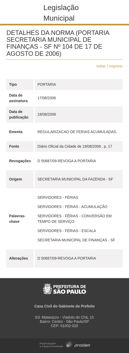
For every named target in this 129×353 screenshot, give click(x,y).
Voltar (101, 66)
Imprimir (116, 66)
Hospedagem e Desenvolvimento (65, 344)
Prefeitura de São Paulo (64, 286)
